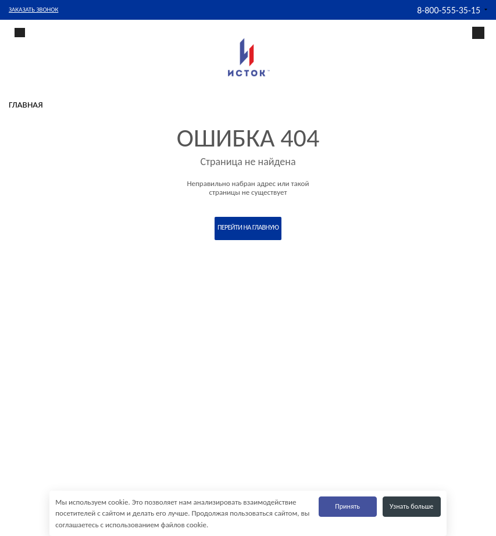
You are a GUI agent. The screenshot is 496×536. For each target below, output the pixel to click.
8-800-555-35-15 (448, 10)
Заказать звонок (33, 9)
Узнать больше (411, 506)
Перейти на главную (248, 227)
